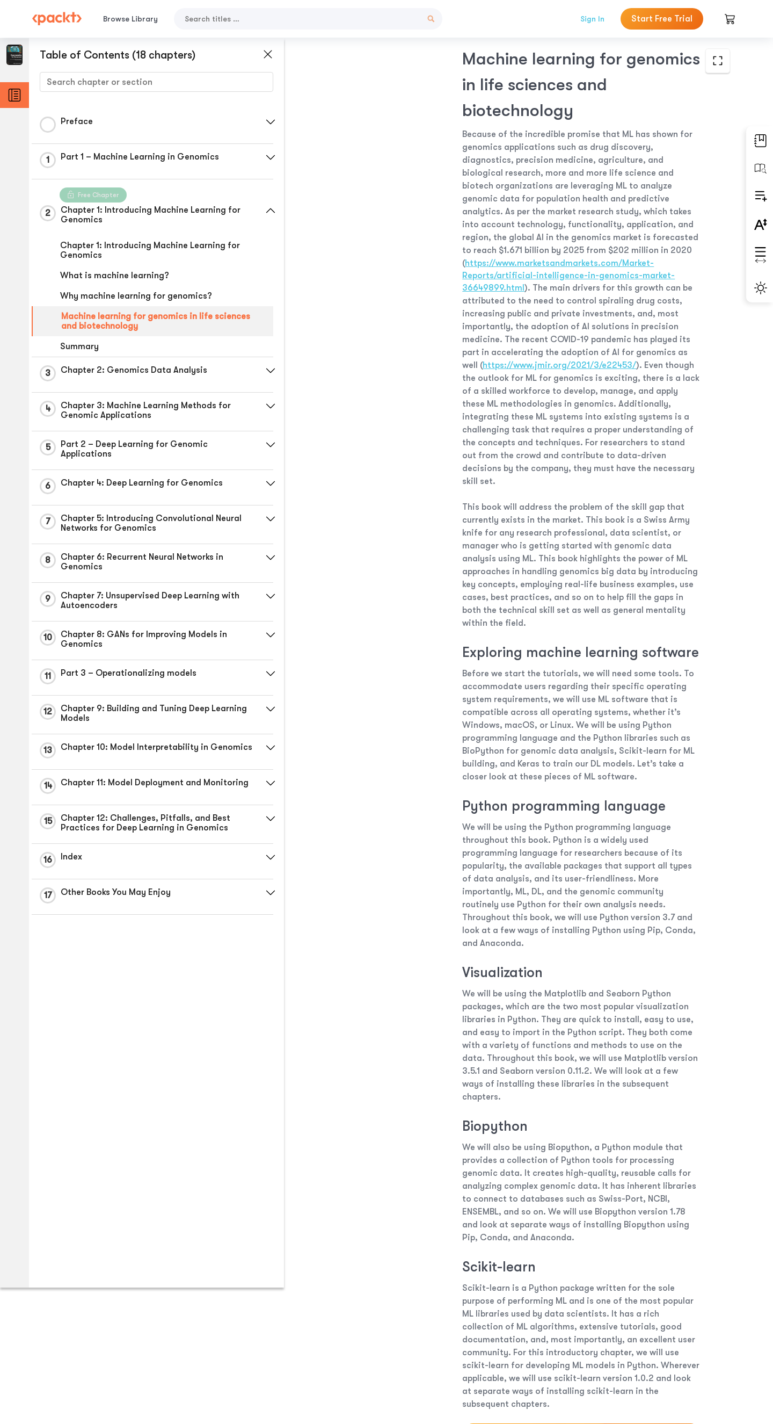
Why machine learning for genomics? (136, 296)
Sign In (592, 19)
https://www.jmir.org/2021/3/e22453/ (474, 250)
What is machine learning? (114, 275)
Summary (79, 346)
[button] (255, 122)
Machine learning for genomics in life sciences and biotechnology (155, 321)
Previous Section (360, 1343)
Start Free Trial (661, 19)
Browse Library (130, 19)
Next (656, 1344)
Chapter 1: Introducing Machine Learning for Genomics (150, 250)
